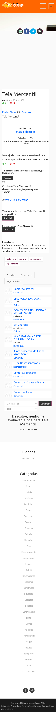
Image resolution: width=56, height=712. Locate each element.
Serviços (29, 528)
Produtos (11, 275)
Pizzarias (29, 630)
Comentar (45, 404)
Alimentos (28, 540)
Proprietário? (35, 259)
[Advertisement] (28, 60)
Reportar (8, 178)
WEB (29, 665)
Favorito (22, 259)
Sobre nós (5, 706)
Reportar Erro (12, 264)
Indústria (29, 606)
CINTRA (16, 343)
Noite (28, 618)
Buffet (29, 570)
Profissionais (29, 636)
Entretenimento (29, 552)
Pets (29, 546)
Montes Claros (9, 112)
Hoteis (29, 492)
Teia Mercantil (19, 94)
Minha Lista (11, 259)
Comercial (18, 292)
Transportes (28, 654)
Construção (28, 588)
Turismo (29, 659)
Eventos (29, 522)
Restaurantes (29, 480)
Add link (8, 218)
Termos (25, 706)
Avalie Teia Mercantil (16, 199)
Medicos (29, 498)
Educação (28, 594)
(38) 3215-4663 (26, 138)
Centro (16, 302)
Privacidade (16, 706)
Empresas (26, 112)
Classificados (29, 671)
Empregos (28, 516)
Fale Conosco (35, 706)
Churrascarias (28, 576)
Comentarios (26, 275)
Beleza (29, 648)
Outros (16, 305)
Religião (28, 534)
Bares (29, 486)
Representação (20, 367)
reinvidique (8, 229)
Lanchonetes (29, 612)
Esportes (29, 600)
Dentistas (28, 504)
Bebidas (29, 564)
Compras (29, 582)
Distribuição (18, 319)
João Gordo (18, 328)
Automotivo (28, 558)
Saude (29, 510)
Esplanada (17, 316)
